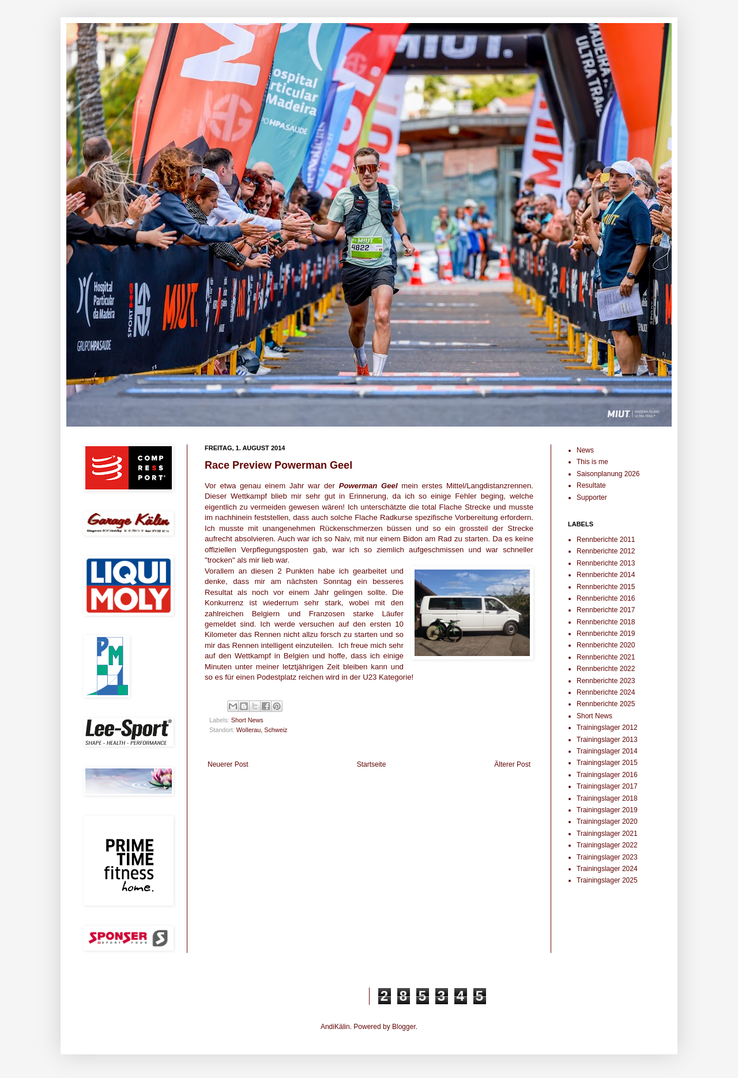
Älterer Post (512, 764)
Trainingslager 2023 (607, 857)
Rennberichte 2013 (606, 563)
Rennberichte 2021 (606, 657)
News (585, 450)
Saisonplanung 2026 (608, 474)
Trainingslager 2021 (607, 834)
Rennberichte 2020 (606, 645)
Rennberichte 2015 (606, 587)
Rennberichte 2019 (606, 634)
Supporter (592, 497)
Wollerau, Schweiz (262, 729)
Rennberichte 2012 (606, 551)
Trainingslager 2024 (607, 869)
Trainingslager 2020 (607, 821)
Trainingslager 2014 (607, 751)
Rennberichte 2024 (606, 692)
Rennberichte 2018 (606, 622)
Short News (247, 720)
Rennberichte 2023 (606, 681)
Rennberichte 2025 (606, 704)
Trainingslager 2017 (607, 786)
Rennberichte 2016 (606, 598)
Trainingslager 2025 (607, 880)
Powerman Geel (368, 485)
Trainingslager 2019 (607, 810)
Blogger (404, 1027)
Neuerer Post (228, 764)
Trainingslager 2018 (607, 798)
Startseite (371, 764)
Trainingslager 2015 (607, 763)
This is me (592, 462)
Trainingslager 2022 (607, 845)
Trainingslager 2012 (607, 727)
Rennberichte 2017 (606, 610)
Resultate (591, 485)
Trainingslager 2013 (607, 740)
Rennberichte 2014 (606, 575)
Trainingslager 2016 (607, 775)
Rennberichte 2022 (606, 669)
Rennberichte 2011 (606, 540)
